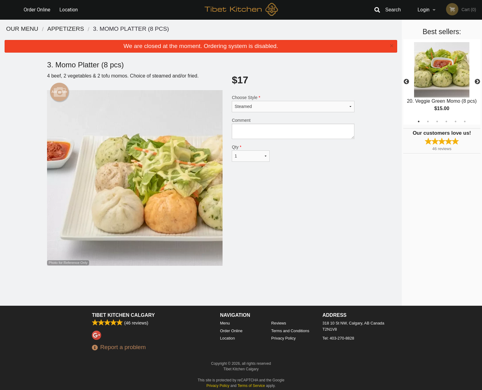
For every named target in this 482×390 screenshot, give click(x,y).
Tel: (338, 338)
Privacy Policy (283, 338)
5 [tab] (455, 121)
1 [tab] (419, 121)
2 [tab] (428, 121)
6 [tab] (465, 121)
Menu (225, 323)
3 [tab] (437, 121)
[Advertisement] (200, 285)
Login (423, 10)
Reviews (278, 323)
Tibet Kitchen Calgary (123, 315)
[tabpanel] (442, 82)
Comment (293, 128)
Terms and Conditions (290, 330)
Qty (250, 153)
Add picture (59, 92)
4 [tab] (446, 121)
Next (477, 82)
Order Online (37, 10)
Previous (406, 82)
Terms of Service (251, 386)
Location (68, 10)
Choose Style (293, 103)
